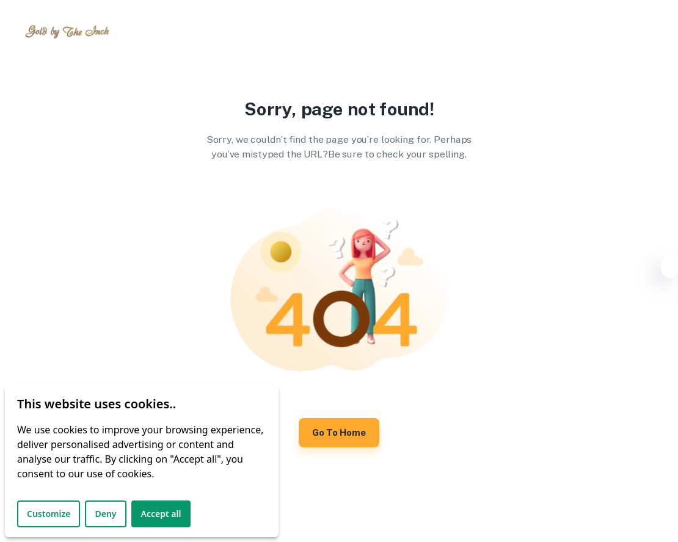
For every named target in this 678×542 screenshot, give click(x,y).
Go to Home (339, 432)
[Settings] (669, 269)
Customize (48, 513)
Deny (105, 513)
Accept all (161, 513)
